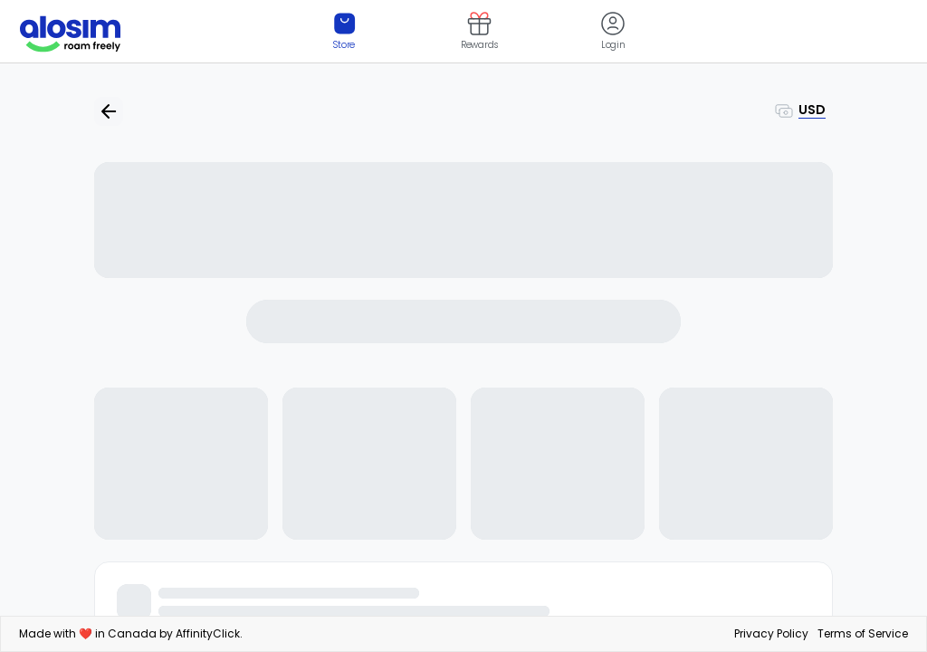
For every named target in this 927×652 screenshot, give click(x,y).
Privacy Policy (771, 633)
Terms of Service (862, 633)
